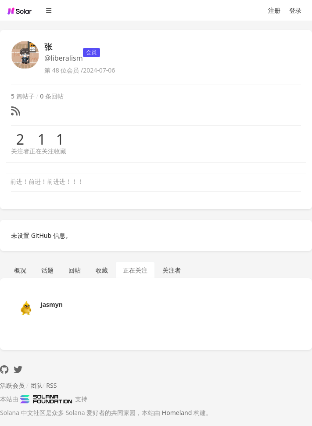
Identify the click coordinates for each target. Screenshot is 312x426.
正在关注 (41, 151)
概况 (20, 270)
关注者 (20, 151)
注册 (274, 10)
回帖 (74, 270)
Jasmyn (51, 304)
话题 (47, 270)
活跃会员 (12, 385)
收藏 (60, 151)
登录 (295, 10)
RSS (51, 385)
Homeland (177, 412)
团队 (36, 385)
